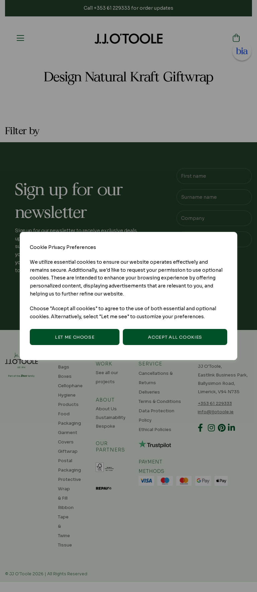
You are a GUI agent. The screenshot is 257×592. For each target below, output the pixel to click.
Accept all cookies (175, 337)
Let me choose (74, 337)
